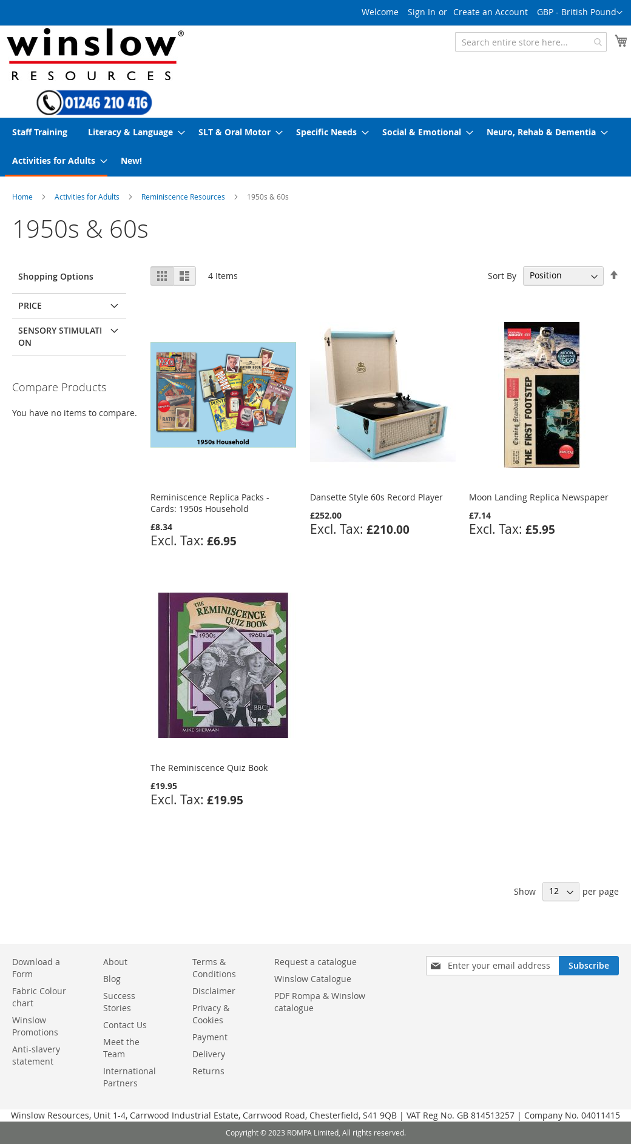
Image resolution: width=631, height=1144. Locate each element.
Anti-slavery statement (36, 1055)
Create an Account (490, 12)
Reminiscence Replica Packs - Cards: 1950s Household (209, 502)
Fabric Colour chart (39, 997)
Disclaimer (213, 991)
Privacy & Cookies (210, 1014)
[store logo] (94, 53)
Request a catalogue (315, 961)
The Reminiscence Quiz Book (209, 767)
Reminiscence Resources (183, 196)
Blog (112, 978)
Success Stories (119, 1002)
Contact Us (125, 1025)
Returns (208, 1071)
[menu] (315, 147)
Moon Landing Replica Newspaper (539, 497)
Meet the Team (121, 1048)
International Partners (129, 1077)
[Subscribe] (589, 965)
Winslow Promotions (35, 1026)
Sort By (502, 275)
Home (22, 196)
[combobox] (531, 42)
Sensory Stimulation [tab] (60, 336)
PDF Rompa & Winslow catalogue (319, 1002)
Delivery (208, 1054)
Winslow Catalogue (312, 978)
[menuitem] (40, 132)
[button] (580, 12)
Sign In (422, 12)
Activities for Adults (87, 196)
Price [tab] (30, 305)
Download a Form (36, 968)
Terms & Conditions (214, 968)
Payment (210, 1037)
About (115, 961)
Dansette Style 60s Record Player (376, 497)
